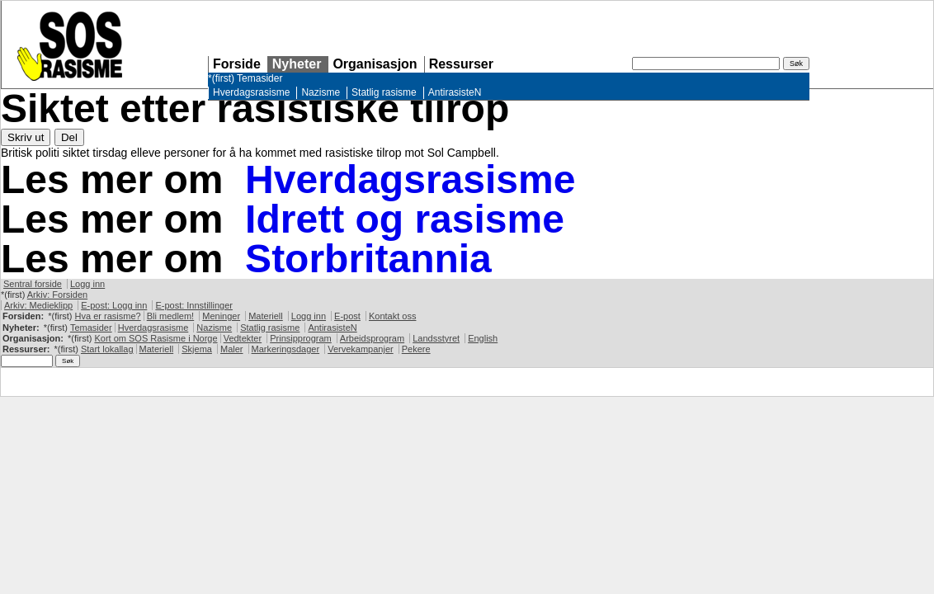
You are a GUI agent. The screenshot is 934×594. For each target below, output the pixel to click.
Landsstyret (436, 338)
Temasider (259, 78)
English (483, 338)
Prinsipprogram (301, 338)
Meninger (221, 316)
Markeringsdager (286, 349)
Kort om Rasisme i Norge (155, 338)
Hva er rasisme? (108, 316)
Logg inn (87, 284)
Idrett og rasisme (404, 219)
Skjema (197, 349)
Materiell (265, 316)
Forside (237, 64)
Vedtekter (243, 338)
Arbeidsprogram (372, 338)
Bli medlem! (170, 316)
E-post (347, 316)
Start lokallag (107, 349)
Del (69, 137)
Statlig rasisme (384, 92)
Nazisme (320, 92)
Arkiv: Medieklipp (38, 305)
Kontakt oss (392, 316)
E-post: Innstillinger (194, 305)
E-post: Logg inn (114, 305)
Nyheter (297, 64)
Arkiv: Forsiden (57, 294)
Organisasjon (375, 64)
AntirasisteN (455, 92)
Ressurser (461, 64)
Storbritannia (368, 258)
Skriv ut (25, 137)
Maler (231, 349)
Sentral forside (32, 284)
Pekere (416, 349)
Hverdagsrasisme (251, 92)
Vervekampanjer (361, 349)
